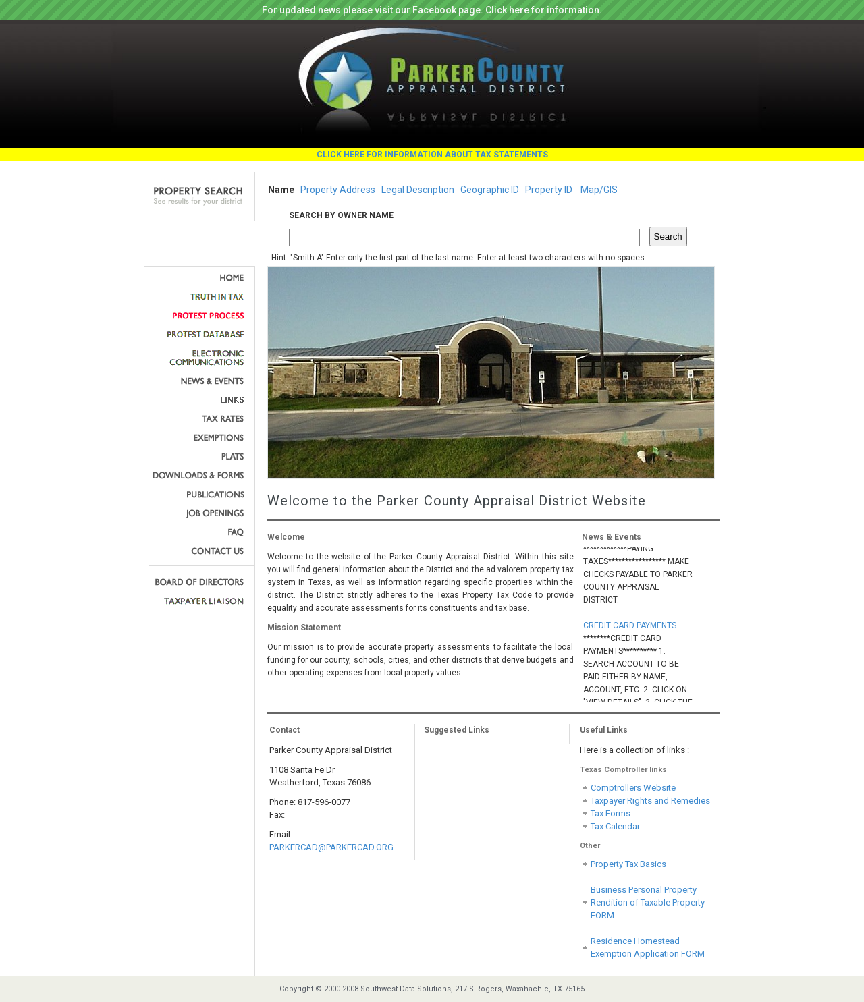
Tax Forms (610, 813)
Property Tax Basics (628, 864)
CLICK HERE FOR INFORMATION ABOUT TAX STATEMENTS (432, 154)
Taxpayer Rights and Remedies (650, 801)
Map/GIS (599, 189)
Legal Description (417, 189)
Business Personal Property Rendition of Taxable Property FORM (648, 902)
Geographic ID (489, 189)
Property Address (337, 189)
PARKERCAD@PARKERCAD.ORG (331, 847)
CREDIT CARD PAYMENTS (629, 627)
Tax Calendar (615, 826)
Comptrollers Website (633, 788)
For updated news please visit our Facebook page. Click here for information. (432, 10)
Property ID (548, 189)
